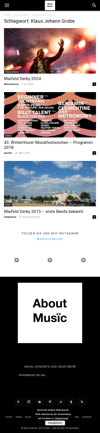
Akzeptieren (55, 423)
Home (7, 15)
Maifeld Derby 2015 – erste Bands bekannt (43, 211)
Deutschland (11, 71)
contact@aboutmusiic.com (64, 375)
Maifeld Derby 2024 (22, 78)
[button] (6, 5)
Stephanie (10, 216)
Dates (8, 135)
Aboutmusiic (11, 83)
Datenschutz (61, 418)
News (8, 204)
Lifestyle (86, 417)
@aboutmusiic (50, 239)
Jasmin (8, 152)
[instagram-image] (16, 260)
